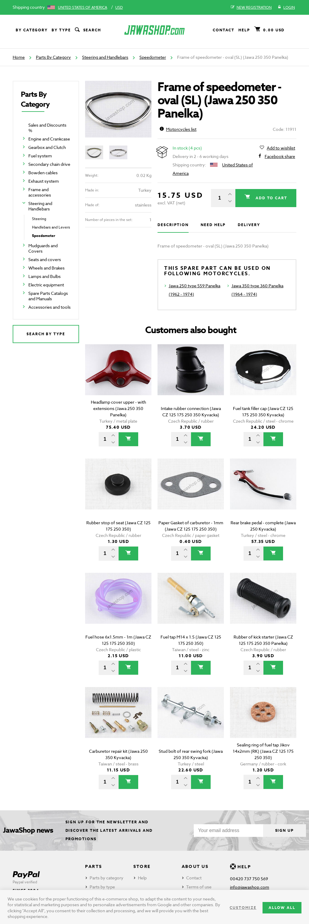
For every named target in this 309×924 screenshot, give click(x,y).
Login (286, 7)
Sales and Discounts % (47, 127)
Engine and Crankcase (49, 139)
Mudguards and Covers (43, 248)
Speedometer (152, 57)
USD (119, 7)
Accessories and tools (49, 307)
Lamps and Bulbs (44, 276)
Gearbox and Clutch (47, 147)
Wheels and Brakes (46, 268)
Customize (243, 907)
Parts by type (102, 887)
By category (32, 30)
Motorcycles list (178, 129)
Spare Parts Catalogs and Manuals (48, 295)
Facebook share (280, 156)
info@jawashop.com (249, 887)
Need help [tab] (213, 224)
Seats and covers (44, 259)
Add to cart (270, 197)
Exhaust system (43, 181)
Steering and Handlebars (105, 57)
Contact (223, 30)
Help (244, 30)
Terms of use (199, 887)
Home (19, 57)
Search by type (46, 333)
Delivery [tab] (249, 224)
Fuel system (40, 156)
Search (87, 30)
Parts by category (106, 878)
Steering (39, 218)
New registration (251, 7)
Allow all (282, 907)
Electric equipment (46, 285)
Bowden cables (43, 172)
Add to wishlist (281, 148)
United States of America (82, 7)
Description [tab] (173, 224)
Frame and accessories (39, 192)
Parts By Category (53, 57)
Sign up (284, 830)
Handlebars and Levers (51, 227)
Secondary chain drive (49, 164)
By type (61, 30)
